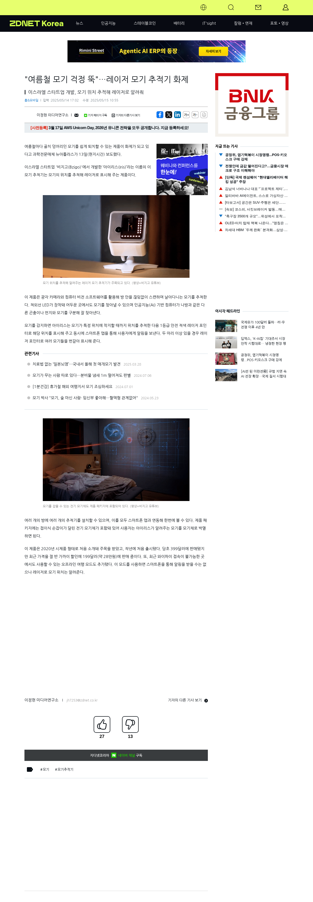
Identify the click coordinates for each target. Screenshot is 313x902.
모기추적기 (65, 769)
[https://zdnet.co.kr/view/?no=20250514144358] (159, 114)
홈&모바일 (31, 100)
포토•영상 (279, 23)
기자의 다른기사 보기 (126, 115)
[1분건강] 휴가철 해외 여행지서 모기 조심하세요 (72, 387)
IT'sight (209, 23)
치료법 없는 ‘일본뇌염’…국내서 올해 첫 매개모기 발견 (77, 364)
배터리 (179, 23)
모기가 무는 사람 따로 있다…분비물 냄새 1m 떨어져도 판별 (82, 375)
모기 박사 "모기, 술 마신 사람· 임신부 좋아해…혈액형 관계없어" (85, 398)
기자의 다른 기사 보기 (188, 700)
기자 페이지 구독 (95, 115)
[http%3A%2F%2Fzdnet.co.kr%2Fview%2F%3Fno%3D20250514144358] (177, 114)
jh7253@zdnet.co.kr (82, 700)
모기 (46, 769)
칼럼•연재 (243, 23)
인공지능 (108, 23)
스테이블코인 (145, 23)
